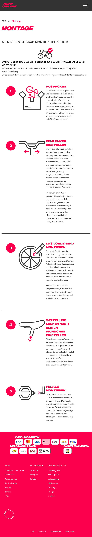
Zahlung (8, 492)
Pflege (51, 492)
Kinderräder (53, 483)
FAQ (4, 21)
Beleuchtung (53, 479)
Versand (8, 488)
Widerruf (42, 532)
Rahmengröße (54, 471)
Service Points (11, 483)
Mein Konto (10, 475)
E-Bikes (51, 496)
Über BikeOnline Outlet (15, 471)
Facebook (34, 471)
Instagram (34, 475)
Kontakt (33, 479)
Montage (52, 488)
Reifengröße (53, 475)
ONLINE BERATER (57, 466)
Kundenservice (11, 479)
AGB (32, 532)
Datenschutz (55, 532)
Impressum (69, 532)
